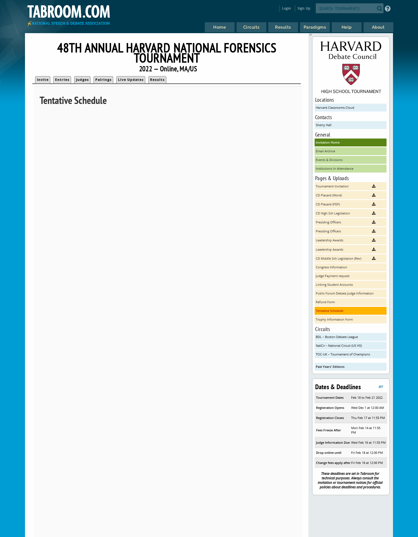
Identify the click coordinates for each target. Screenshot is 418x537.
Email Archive (325, 151)
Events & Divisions (329, 160)
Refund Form (325, 302)
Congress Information (331, 267)
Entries (62, 79)
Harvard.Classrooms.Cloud (335, 107)
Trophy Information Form (334, 319)
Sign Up (303, 8)
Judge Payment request (332, 276)
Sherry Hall (323, 125)
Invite (43, 79)
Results (157, 79)
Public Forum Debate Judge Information (345, 293)
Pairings (103, 79)
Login (286, 8)
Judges (82, 79)
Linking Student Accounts (334, 284)
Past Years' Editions (330, 366)
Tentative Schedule (329, 311)
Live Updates (131, 79)
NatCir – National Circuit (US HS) (339, 345)
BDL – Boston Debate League (337, 337)
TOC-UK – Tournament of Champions (343, 354)
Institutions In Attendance (334, 168)
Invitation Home (328, 142)
